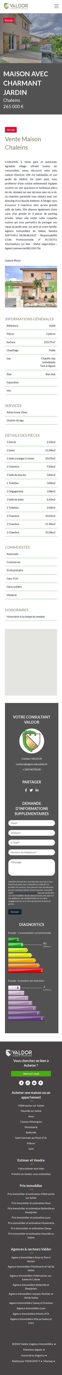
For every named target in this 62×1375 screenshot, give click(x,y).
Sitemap (48, 1361)
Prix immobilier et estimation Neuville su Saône (31, 1235)
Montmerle (31, 1127)
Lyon (31, 1148)
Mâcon (31, 1143)
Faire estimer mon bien (31, 1168)
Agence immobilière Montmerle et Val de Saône (31, 1268)
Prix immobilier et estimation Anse (31, 1203)
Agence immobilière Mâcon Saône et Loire (31, 1320)
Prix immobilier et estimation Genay (31, 1228)
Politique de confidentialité (25, 893)
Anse (31, 1116)
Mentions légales (32, 1349)
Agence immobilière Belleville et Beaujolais (31, 1286)
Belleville (31, 1132)
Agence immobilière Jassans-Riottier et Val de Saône (31, 1295)
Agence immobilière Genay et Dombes (31, 1302)
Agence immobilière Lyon (31, 1308)
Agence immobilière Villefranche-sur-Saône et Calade (31, 1277)
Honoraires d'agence (33, 1355)
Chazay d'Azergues (31, 1121)
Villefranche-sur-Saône (31, 1105)
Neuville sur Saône (31, 1110)
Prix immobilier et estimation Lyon (31, 1217)
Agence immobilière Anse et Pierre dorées (31, 1259)
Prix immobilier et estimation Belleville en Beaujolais (31, 1210)
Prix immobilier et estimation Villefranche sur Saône (31, 1195)
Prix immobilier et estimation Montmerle (31, 1222)
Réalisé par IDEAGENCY (26, 1361)
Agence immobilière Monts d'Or (31, 1313)
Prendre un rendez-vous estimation (31, 1173)
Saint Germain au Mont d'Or (31, 1137)
